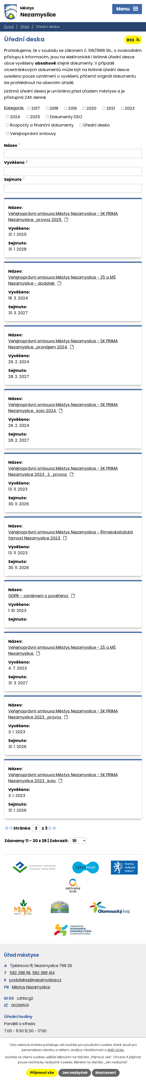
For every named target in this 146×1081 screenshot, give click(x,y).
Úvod (8, 26)
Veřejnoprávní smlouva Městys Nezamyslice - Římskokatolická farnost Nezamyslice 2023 (70, 535)
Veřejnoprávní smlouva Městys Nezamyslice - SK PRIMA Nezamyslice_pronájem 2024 (63, 344)
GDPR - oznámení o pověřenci (41, 595)
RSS (133, 40)
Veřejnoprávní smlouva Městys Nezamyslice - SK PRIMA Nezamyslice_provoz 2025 (63, 216)
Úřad (24, 26)
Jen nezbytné (74, 1072)
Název (10, 145)
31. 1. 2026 (17, 746)
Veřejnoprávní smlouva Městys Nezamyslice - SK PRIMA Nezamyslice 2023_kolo (63, 778)
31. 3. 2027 (18, 313)
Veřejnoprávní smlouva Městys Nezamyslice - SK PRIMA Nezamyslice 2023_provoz (63, 714)
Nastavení (105, 1072)
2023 (130, 108)
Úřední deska (96, 125)
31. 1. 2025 (17, 234)
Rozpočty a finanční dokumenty (42, 125)
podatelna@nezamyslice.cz (35, 980)
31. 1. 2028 (17, 249)
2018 (54, 108)
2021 (110, 108)
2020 (91, 108)
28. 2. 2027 (18, 376)
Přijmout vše (42, 1072)
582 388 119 (20, 973)
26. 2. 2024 (18, 362)
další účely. (116, 1050)
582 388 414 (43, 973)
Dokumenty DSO (66, 116)
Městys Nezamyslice (31, 987)
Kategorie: (14, 108)
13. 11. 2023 (18, 489)
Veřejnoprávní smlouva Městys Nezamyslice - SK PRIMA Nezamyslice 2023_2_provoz (63, 471)
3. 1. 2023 (16, 732)
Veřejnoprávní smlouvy (33, 133)
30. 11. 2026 (18, 504)
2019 (72, 108)
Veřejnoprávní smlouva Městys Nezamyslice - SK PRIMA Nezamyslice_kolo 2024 (63, 407)
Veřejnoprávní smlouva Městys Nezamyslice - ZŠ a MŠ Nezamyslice (62, 650)
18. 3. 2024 (18, 298)
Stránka (21, 828)
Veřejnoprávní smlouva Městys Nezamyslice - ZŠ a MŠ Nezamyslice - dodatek (62, 280)
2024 (15, 116)
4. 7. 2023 (17, 668)
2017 (35, 108)
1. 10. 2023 (17, 610)
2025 (35, 116)
